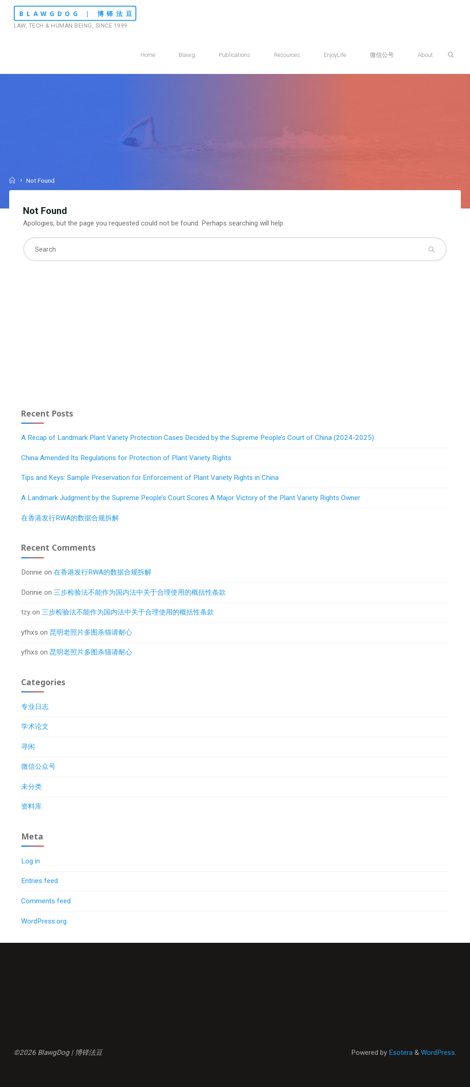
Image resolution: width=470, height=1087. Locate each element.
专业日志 (35, 707)
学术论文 (35, 726)
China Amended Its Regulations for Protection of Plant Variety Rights (126, 458)
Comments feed (46, 901)
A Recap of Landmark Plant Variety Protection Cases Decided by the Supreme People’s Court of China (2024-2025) (197, 438)
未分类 (31, 787)
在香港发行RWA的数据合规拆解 (70, 518)
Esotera (400, 1052)
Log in (30, 861)
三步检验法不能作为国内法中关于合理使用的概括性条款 (140, 592)
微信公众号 (38, 766)
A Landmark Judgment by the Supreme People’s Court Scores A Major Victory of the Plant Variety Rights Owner (190, 498)
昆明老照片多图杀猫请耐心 (91, 632)
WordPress (438, 1052)
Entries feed (39, 881)
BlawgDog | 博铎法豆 (77, 13)
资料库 (31, 806)
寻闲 (28, 747)
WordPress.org (44, 921)
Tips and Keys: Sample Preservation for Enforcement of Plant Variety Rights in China (150, 477)
